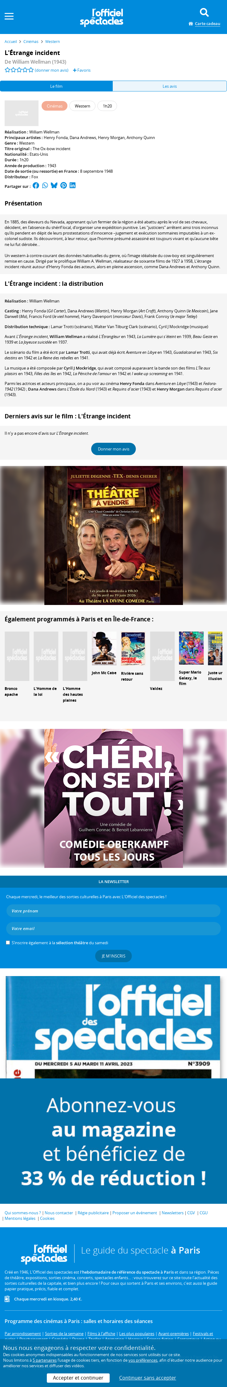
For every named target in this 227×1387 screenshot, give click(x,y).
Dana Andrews (83, 137)
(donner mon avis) (51, 70)
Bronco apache (11, 691)
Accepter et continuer (78, 1377)
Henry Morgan (111, 137)
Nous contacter (59, 1213)
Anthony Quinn (141, 137)
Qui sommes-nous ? (23, 1213)
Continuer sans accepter (147, 1377)
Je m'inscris (113, 956)
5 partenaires (45, 1360)
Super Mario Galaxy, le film (190, 678)
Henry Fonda (56, 137)
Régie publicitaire (93, 1213)
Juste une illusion (216, 675)
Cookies (47, 1218)
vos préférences (142, 1360)
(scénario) (71, 326)
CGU (204, 1213)
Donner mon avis (113, 449)
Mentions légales (20, 1218)
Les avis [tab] (170, 86)
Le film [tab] (56, 86)
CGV (191, 1213)
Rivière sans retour (132, 676)
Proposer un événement (134, 1213)
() (44, 311)
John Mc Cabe (104, 672)
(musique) (183, 326)
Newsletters (173, 1213)
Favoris (82, 70)
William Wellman (44, 132)
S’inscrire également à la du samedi (60, 942)
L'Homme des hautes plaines (73, 694)
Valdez (156, 688)
